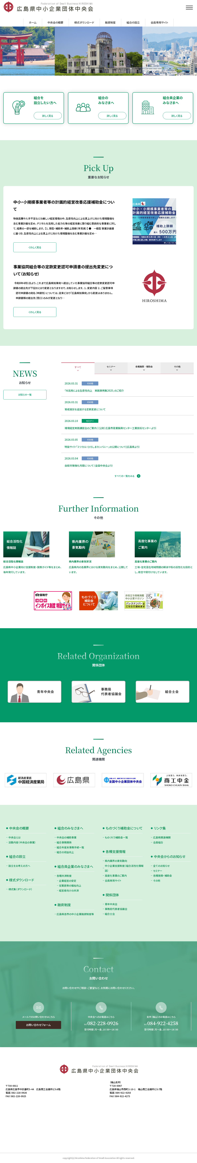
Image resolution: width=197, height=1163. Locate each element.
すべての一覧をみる (125, 476)
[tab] (77, 368)
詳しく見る (47, 115)
